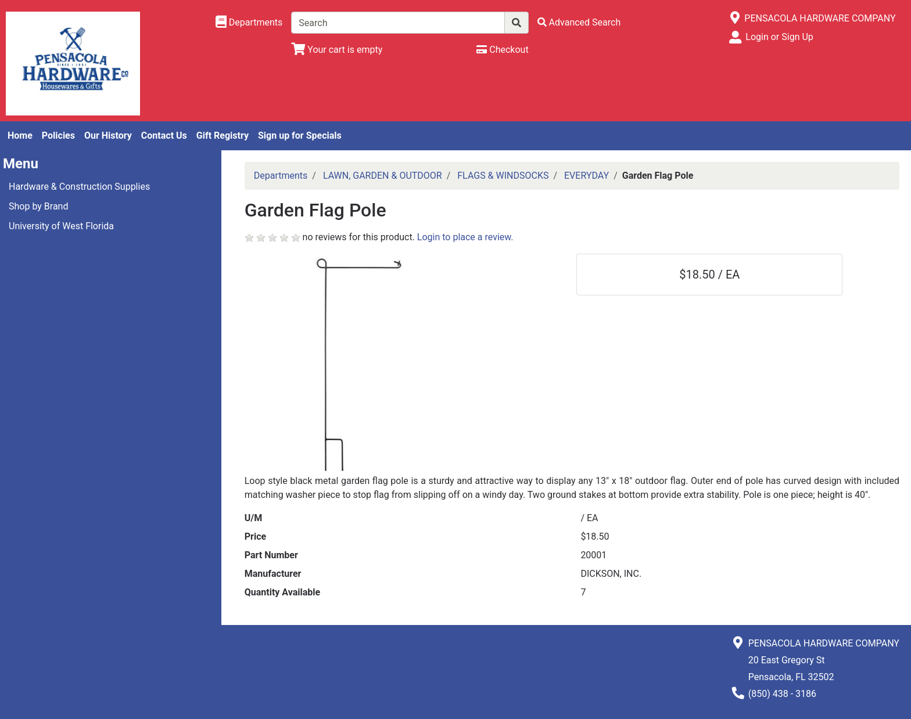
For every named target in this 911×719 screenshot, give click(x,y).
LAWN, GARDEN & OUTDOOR (382, 175)
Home (20, 135)
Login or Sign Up (779, 36)
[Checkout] (502, 49)
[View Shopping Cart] (336, 49)
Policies (58, 135)
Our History (108, 135)
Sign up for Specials (300, 135)
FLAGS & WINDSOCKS (502, 175)
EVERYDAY (586, 175)
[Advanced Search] (579, 22)
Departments (281, 175)
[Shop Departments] (249, 23)
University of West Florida (61, 226)
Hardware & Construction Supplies (79, 186)
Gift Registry (222, 135)
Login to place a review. (465, 237)
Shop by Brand (38, 206)
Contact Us (164, 135)
